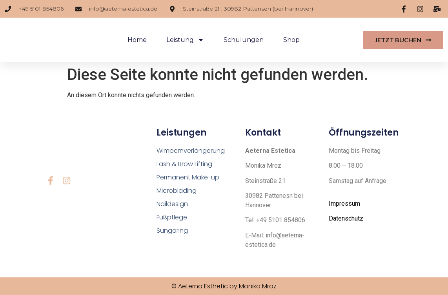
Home (137, 39)
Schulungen (244, 39)
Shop (291, 39)
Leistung (185, 40)
